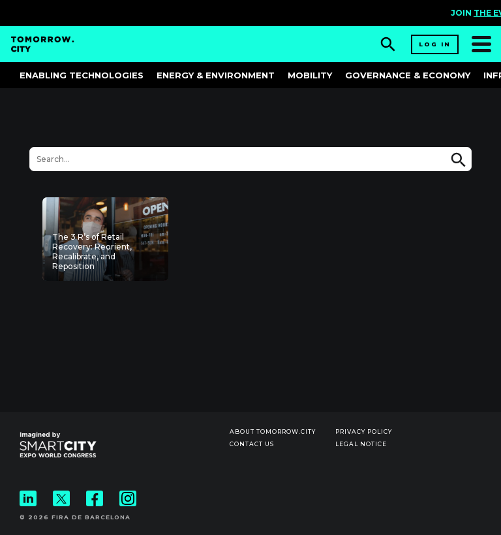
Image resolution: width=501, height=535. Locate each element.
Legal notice (361, 443)
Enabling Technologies (82, 75)
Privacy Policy (363, 431)
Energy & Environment (216, 75)
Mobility (310, 75)
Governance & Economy (407, 75)
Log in (435, 44)
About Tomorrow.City (273, 431)
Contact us (252, 443)
